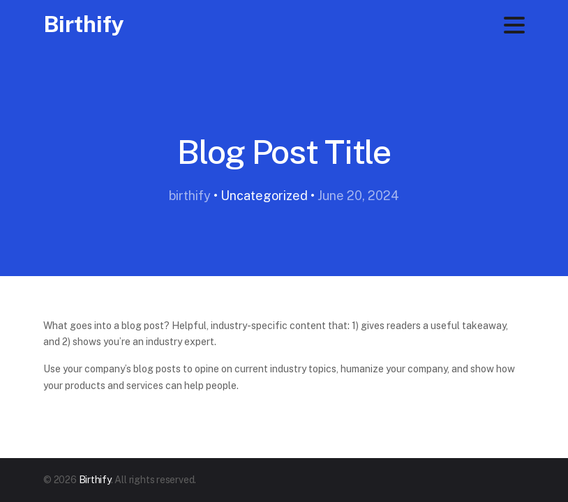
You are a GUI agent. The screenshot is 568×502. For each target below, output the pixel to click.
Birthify (83, 24)
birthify (190, 195)
